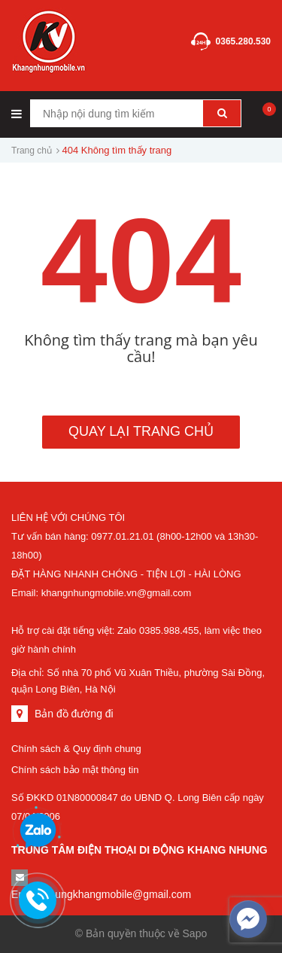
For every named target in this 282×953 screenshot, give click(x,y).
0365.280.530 (243, 41)
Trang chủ (31, 150)
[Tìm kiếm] (222, 113)
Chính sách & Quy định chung (76, 748)
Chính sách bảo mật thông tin (74, 769)
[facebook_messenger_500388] (248, 919)
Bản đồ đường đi (74, 714)
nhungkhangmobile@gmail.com (117, 894)
